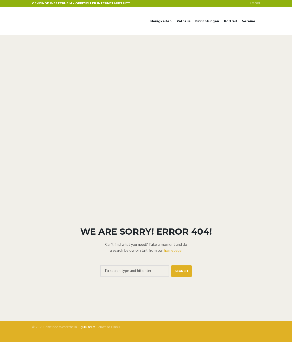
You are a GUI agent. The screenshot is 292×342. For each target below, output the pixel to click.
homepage (173, 251)
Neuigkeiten (161, 21)
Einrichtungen (207, 21)
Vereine (248, 21)
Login (255, 3)
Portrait (230, 21)
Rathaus (183, 21)
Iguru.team (87, 327)
